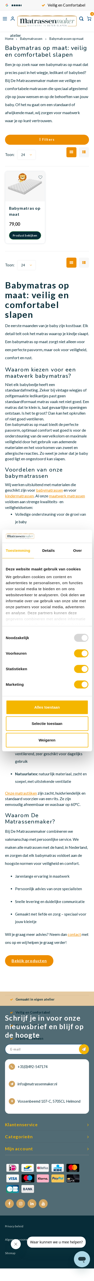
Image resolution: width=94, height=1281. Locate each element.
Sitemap (10, 1253)
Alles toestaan (47, 707)
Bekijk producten (29, 960)
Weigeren (47, 740)
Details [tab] (48, 550)
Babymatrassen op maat (66, 39)
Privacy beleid (14, 1226)
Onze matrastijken (21, 793)
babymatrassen (49, 490)
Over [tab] (77, 550)
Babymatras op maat (25, 211)
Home (9, 39)
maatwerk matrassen (67, 495)
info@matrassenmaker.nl (33, 1084)
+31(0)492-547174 (28, 1067)
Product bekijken (25, 235)
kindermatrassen (19, 495)
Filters (47, 139)
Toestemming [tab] (18, 550)
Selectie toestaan (47, 723)
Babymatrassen (31, 39)
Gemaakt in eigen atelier (63, 5)
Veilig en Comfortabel (30, 1012)
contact (74, 934)
